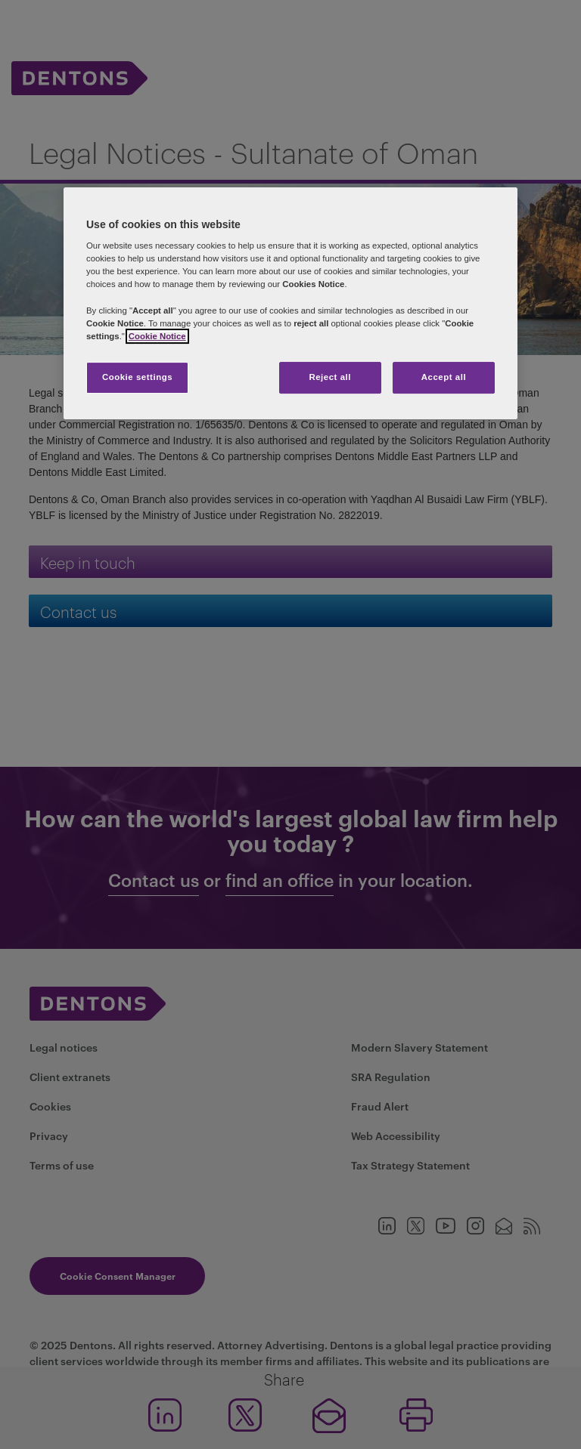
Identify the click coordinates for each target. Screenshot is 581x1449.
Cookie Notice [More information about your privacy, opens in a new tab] (157, 336)
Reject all (330, 377)
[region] (290, 303)
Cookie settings (137, 377)
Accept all (443, 377)
